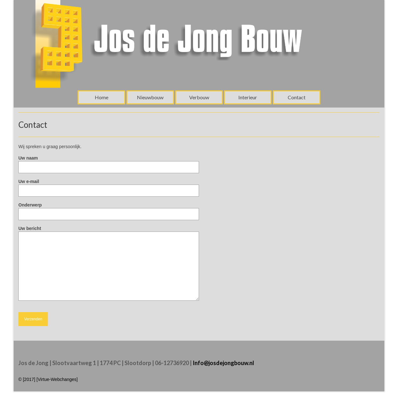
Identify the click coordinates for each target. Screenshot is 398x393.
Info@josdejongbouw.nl (223, 362)
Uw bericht (108, 231)
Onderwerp (108, 209)
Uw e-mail (108, 186)
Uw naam (108, 162)
